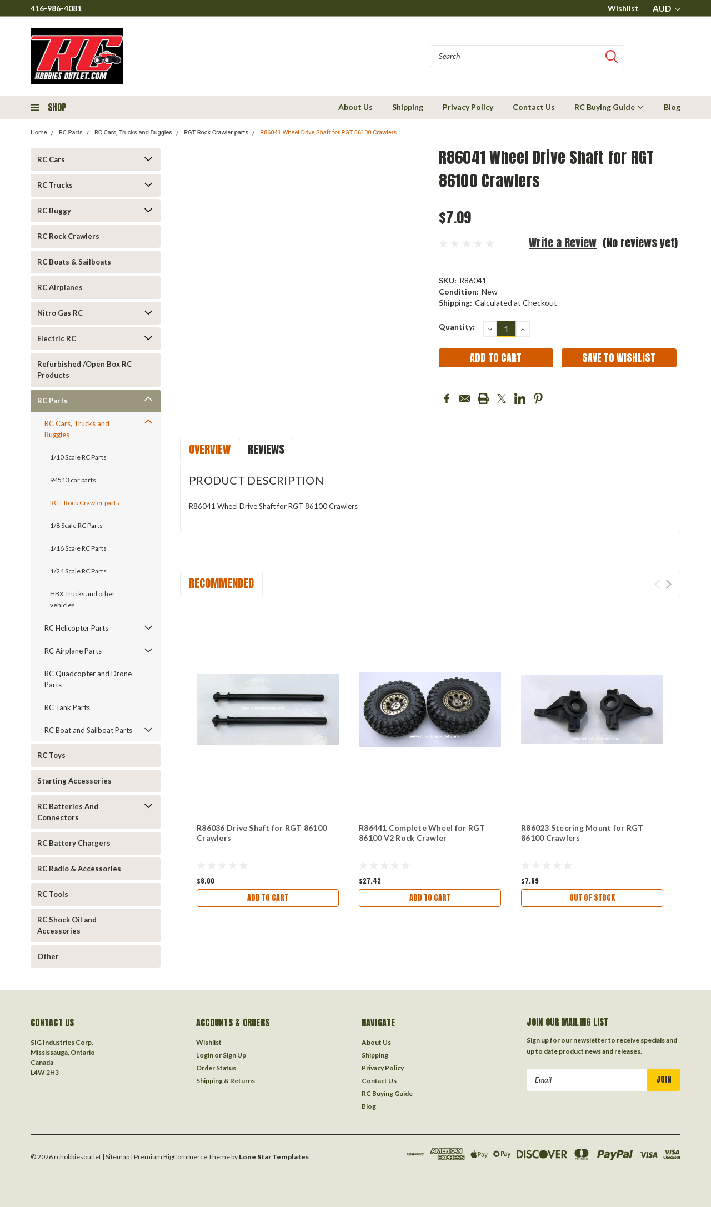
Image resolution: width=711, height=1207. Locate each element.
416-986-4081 (56, 8)
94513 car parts (73, 480)
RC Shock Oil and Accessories (67, 925)
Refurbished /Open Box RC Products (84, 370)
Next (668, 584)
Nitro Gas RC (60, 312)
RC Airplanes (60, 287)
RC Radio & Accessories (79, 868)
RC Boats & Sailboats (74, 261)
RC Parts (71, 132)
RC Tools (52, 894)
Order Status (216, 1068)
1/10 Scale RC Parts (78, 457)
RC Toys (51, 755)
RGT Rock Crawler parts (216, 132)
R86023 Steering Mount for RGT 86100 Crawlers (582, 832)
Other (48, 956)
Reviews (266, 449)
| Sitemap (115, 1157)
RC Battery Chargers (74, 843)
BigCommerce (185, 1157)
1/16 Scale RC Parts (78, 548)
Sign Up (234, 1055)
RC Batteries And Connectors (67, 812)
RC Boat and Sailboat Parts (88, 730)
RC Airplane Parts (73, 650)
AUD (666, 8)
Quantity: (457, 326)
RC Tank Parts (67, 707)
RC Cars (51, 159)
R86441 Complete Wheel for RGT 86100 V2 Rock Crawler (422, 832)
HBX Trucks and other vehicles (82, 599)
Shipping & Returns (225, 1080)
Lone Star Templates (274, 1157)
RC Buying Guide (609, 107)
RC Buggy (54, 210)
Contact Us (534, 107)
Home (39, 132)
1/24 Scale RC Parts (78, 571)
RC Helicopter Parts (76, 628)
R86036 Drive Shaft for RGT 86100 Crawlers (262, 832)
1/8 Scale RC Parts (76, 525)
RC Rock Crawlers (68, 236)
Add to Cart (267, 898)
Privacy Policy (468, 107)
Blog (672, 107)
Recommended (221, 583)
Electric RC (56, 338)
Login (204, 1055)
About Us (355, 107)
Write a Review (563, 242)
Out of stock (592, 898)
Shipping (407, 107)
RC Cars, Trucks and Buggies (133, 132)
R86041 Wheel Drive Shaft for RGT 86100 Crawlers (328, 132)
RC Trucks (55, 185)
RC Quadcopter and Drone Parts (88, 679)
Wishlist (623, 8)
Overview (210, 449)
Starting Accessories (74, 780)
